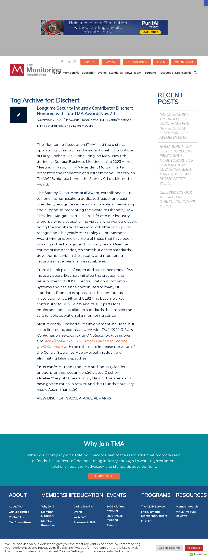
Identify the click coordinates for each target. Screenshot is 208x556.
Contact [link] (111, 61)
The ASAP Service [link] (153, 506)
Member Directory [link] (47, 513)
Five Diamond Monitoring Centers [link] (154, 513)
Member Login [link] (184, 61)
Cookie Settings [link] (169, 547)
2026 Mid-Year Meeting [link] (116, 508)
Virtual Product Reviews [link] (186, 513)
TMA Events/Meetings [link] (115, 119)
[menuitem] (90, 62)
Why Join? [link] (47, 506)
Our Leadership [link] (19, 511)
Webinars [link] (80, 517)
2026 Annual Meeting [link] (114, 517)
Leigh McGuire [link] (83, 125)
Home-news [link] (89, 119)
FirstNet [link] (146, 521)
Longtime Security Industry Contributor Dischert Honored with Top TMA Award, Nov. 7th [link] (85, 110)
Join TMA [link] (89, 61)
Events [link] (78, 511)
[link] (206, 3)
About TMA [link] (16, 506)
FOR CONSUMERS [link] (137, 61)
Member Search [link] (187, 506)
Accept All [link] (193, 547)
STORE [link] (161, 61)
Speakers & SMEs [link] (85, 522)
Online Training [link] (83, 506)
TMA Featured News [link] (51, 125)
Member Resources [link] (48, 523)
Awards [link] (74, 119)
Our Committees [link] (20, 522)
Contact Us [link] (16, 517)
